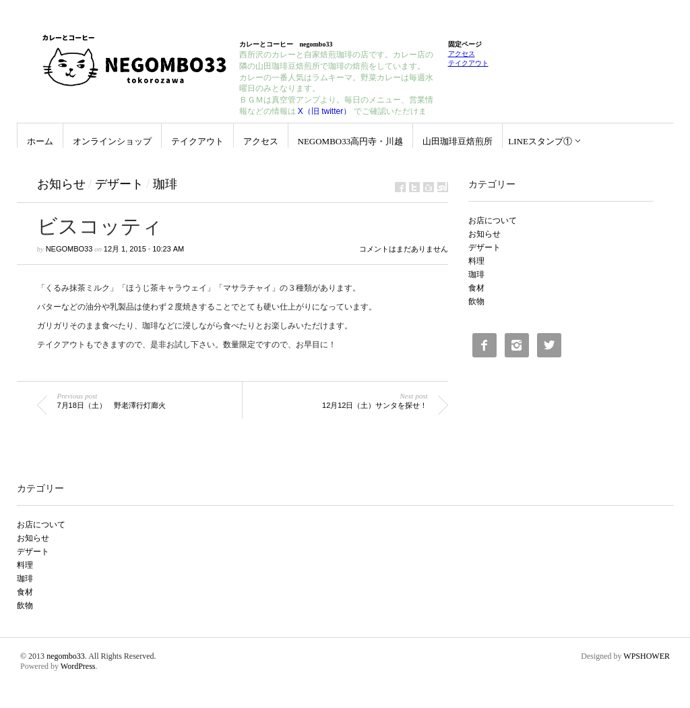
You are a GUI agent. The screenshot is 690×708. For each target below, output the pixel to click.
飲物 (476, 301)
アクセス (461, 53)
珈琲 (165, 184)
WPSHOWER (646, 656)
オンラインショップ (112, 141)
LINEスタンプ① (540, 141)
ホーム (40, 141)
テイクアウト (468, 63)
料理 (476, 261)
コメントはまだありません (403, 249)
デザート (119, 184)
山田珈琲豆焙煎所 (457, 141)
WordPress (78, 666)
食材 (476, 288)
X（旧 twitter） (324, 111)
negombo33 (69, 249)
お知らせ (61, 184)
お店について (492, 220)
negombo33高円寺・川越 (351, 141)
